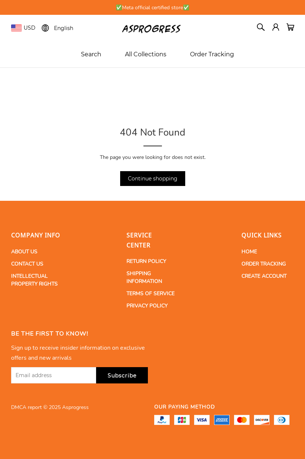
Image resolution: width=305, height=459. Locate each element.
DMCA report (26, 407)
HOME (249, 251)
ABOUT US (24, 251)
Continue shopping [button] (152, 178)
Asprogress (75, 407)
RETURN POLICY (146, 261)
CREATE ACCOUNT (264, 276)
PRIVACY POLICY (146, 305)
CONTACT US (27, 263)
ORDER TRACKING (263, 263)
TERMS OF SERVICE (150, 293)
